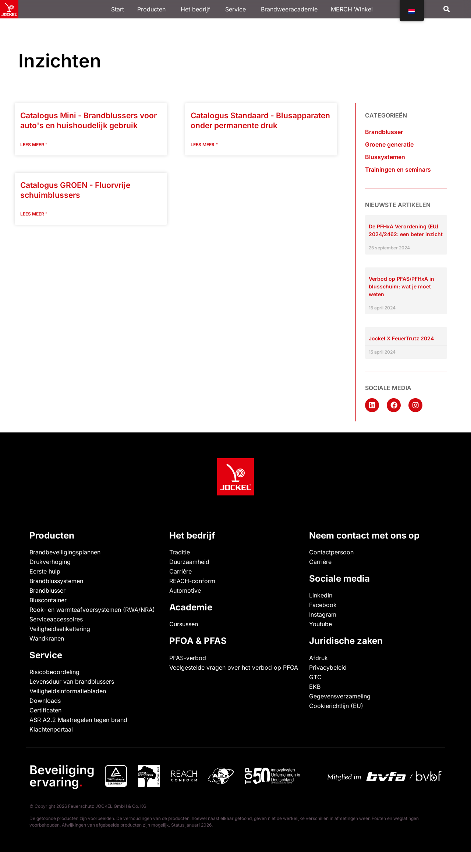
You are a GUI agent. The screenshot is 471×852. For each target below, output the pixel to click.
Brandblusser (384, 132)
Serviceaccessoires (56, 619)
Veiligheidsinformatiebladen (67, 691)
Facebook (323, 605)
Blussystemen (385, 157)
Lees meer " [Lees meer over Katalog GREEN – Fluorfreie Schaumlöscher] (33, 214)
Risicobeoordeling (54, 672)
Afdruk (318, 658)
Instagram (322, 614)
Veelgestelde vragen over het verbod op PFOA (233, 667)
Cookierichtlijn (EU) (336, 705)
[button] (446, 9)
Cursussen (183, 624)
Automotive (185, 590)
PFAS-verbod (187, 658)
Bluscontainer (48, 600)
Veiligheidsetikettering (59, 628)
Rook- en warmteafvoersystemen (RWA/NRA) (92, 609)
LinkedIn (320, 595)
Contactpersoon (331, 552)
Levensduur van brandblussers (71, 681)
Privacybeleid (328, 667)
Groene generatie (389, 144)
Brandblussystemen (56, 581)
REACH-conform (192, 581)
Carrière (180, 571)
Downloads (45, 700)
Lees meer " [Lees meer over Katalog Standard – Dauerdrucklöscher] (204, 144)
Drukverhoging (50, 561)
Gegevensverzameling (340, 696)
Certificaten (45, 710)
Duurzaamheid (189, 561)
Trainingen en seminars (398, 169)
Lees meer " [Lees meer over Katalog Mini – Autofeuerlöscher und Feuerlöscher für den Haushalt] (33, 144)
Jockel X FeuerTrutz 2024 (401, 338)
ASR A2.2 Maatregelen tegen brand (78, 719)
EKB (315, 686)
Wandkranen (46, 638)
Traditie (179, 552)
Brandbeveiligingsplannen (64, 552)
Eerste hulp (44, 571)
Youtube (320, 624)
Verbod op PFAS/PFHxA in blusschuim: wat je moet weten (401, 286)
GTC (315, 677)
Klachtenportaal (51, 729)
